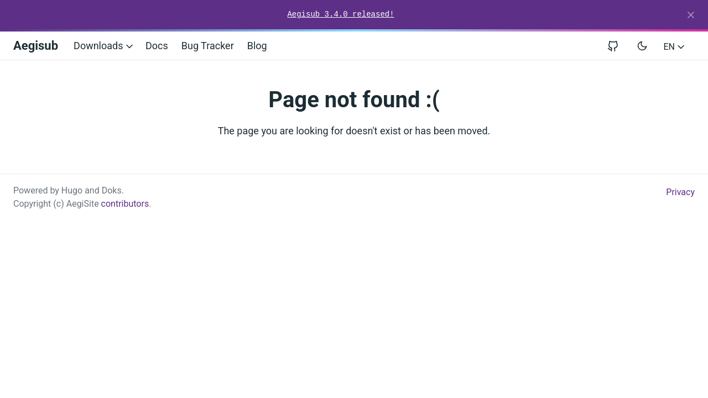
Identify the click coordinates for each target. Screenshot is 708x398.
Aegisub (35, 46)
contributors (125, 203)
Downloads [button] (104, 45)
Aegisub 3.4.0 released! (340, 14)
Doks (112, 190)
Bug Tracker (207, 45)
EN (675, 46)
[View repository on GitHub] (617, 45)
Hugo (71, 190)
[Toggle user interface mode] (642, 45)
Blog (257, 45)
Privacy (680, 192)
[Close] (691, 15)
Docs (156, 45)
